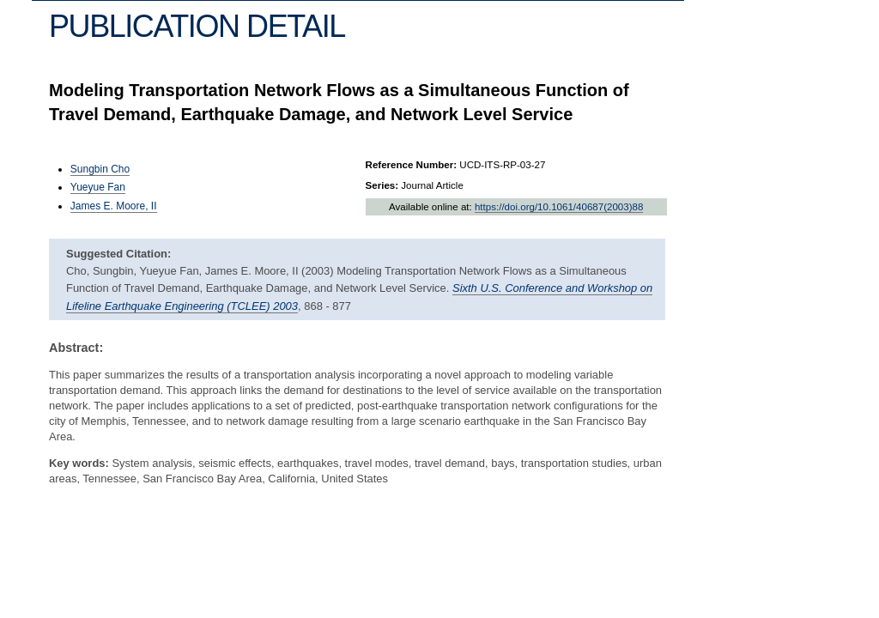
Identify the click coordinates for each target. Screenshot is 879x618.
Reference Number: (412, 165)
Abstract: (76, 347)
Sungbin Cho (100, 169)
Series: (382, 185)
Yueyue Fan (97, 187)
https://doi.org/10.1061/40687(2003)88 (559, 207)
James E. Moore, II (113, 206)
